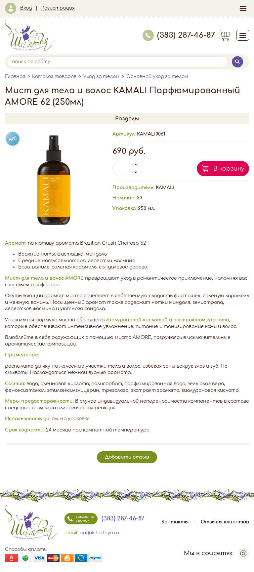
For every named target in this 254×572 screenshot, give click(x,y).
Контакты (175, 521)
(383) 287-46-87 (179, 35)
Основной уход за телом (157, 76)
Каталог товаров (54, 76)
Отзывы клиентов (225, 521)
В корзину (228, 168)
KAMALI (165, 187)
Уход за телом (101, 76)
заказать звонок (79, 518)
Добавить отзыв (127, 457)
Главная (15, 76)
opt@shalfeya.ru (99, 532)
